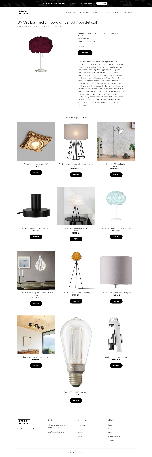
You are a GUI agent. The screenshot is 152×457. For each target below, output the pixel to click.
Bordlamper (115, 34)
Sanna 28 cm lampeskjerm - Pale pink (116, 294)
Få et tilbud (102, 3)
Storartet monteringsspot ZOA (36, 165)
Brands (103, 34)
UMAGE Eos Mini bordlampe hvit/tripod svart (76, 230)
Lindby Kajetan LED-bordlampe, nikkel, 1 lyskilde (116, 166)
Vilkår (110, 434)
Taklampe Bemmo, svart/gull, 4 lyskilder (36, 358)
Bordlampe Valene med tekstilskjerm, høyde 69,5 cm (76, 166)
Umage (80, 36)
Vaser (95, 13)
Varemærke (127, 13)
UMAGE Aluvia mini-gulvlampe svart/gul (76, 294)
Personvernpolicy (114, 438)
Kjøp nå (85, 54)
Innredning (84, 13)
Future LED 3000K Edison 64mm (76, 393)
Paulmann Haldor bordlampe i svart (36, 229)
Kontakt (110, 430)
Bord (109, 34)
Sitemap (111, 442)
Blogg (115, 13)
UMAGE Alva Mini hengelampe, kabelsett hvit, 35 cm (36, 295)
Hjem (19, 27)
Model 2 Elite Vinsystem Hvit (116, 358)
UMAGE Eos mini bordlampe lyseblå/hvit (116, 229)
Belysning (70, 13)
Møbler (105, 13)
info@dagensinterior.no (56, 433)
